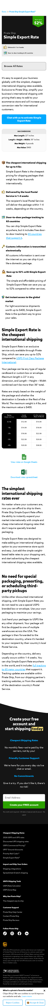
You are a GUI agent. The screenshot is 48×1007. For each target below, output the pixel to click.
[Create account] (24, 804)
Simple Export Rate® (11, 858)
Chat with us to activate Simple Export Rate (24, 119)
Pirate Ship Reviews (11, 920)
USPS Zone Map (9, 890)
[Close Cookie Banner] (44, 990)
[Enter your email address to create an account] (24, 797)
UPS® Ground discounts (13, 849)
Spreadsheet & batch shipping (15, 873)
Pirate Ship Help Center (12, 912)
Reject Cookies (12, 1002)
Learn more (27, 996)
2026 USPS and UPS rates (13, 837)
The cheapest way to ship (13, 901)
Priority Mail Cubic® (11, 853)
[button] (44, 4)
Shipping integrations (12, 869)
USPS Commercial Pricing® (14, 845)
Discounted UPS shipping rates (16, 841)
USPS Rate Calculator (12, 886)
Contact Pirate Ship (11, 916)
